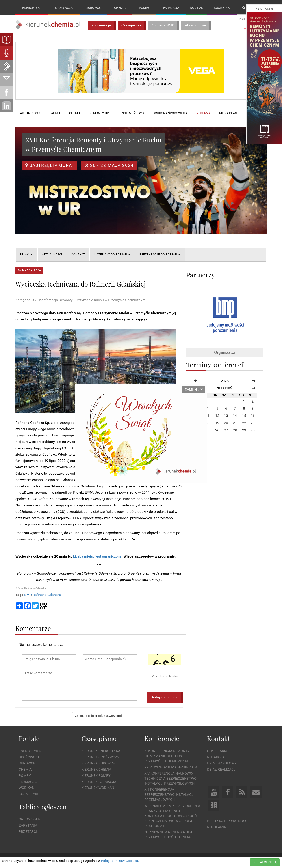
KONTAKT (78, 254)
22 (244, 423)
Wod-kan (196, 7)
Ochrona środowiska (170, 113)
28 (235, 430)
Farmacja (171, 7)
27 (226, 430)
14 (235, 416)
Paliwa (54, 113)
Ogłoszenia (29, 819)
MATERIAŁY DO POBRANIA (112, 254)
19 (217, 423)
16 (253, 416)
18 (207, 423)
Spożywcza (64, 7)
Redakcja (215, 757)
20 (226, 423)
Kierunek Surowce (98, 763)
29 (244, 430)
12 (217, 416)
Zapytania (28, 826)
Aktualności (30, 113)
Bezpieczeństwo (131, 113)
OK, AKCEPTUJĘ (265, 862)
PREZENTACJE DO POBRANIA (159, 254)
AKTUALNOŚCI (52, 254)
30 (253, 430)
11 (207, 416)
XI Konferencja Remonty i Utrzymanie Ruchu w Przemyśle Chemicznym (167, 756)
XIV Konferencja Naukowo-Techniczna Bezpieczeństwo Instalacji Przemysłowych (170, 778)
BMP (27, 595)
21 (235, 423)
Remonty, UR (99, 113)
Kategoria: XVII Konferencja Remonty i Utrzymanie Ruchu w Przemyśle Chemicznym (80, 300)
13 (226, 416)
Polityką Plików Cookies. (120, 861)
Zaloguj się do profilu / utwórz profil (99, 715)
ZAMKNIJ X (194, 390)
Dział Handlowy (222, 763)
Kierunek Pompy (96, 775)
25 (207, 430)
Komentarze (33, 628)
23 (253, 423)
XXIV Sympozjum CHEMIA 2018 (170, 767)
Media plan (228, 113)
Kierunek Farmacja (99, 782)
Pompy (144, 7)
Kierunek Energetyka (101, 751)
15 (244, 416)
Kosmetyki (222, 7)
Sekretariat (218, 751)
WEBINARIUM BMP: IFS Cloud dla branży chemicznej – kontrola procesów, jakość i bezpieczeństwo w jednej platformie (172, 816)
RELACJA (26, 254)
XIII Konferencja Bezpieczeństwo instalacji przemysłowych (169, 795)
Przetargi (28, 832)
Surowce (93, 7)
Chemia (120, 7)
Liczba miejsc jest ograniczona (97, 556)
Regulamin (216, 827)
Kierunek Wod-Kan (98, 788)
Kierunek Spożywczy (100, 757)
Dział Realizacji (221, 769)
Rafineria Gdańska (47, 595)
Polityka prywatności (227, 821)
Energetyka (31, 7)
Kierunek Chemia (96, 769)
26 (217, 430)
